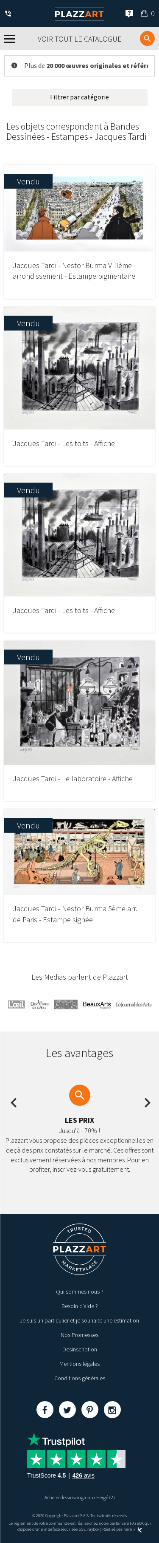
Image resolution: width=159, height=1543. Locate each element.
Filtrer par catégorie (79, 97)
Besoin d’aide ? (79, 1306)
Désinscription (79, 1349)
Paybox (92, 1529)
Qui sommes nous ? (79, 1291)
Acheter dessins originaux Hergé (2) (80, 1497)
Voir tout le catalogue (80, 39)
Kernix (132, 1529)
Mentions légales (79, 1364)
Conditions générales (79, 1378)
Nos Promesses (79, 1335)
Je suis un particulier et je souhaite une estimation (79, 1320)
